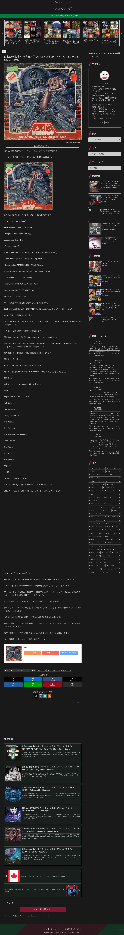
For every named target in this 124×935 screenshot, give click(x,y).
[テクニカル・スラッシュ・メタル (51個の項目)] (105, 481)
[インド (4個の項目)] (107, 549)
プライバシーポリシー (56, 929)
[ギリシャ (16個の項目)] (106, 510)
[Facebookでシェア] (52, 679)
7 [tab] (71, 49)
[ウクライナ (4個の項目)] (114, 546)
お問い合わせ (77, 929)
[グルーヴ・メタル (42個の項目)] (111, 487)
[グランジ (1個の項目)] (113, 572)
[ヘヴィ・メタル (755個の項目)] (113, 468)
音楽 (33, 670)
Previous (3, 33)
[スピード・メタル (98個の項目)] (98, 474)
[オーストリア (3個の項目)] (95, 552)
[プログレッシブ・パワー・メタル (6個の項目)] (105, 536)
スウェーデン (42, 670)
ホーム (45, 929)
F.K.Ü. (7, 670)
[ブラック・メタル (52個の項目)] (105, 478)
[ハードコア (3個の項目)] (95, 556)
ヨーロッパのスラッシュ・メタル (20, 670)
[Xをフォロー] (36, 696)
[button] (72, 684)
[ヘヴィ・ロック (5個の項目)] (98, 543)
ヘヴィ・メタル (66, 670)
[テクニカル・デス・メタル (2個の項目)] (111, 569)
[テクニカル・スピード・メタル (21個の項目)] (105, 504)
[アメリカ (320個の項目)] (97, 471)
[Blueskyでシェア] (33, 679)
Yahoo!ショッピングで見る (69, 653)
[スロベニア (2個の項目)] (113, 565)
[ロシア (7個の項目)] (116, 530)
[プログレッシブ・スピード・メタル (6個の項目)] (109, 533)
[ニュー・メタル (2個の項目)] (95, 569)
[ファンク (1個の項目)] (96, 572)
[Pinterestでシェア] (52, 684)
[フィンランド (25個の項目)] (105, 500)
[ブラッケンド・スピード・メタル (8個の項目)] (100, 526)
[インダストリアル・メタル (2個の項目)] (105, 559)
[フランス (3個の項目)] (116, 552)
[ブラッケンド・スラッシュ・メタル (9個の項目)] (105, 523)
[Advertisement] (43, 720)
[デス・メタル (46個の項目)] (97, 484)
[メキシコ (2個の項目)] (115, 556)
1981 (25, 647)
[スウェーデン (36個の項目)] (96, 491)
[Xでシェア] (13, 679)
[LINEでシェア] (33, 684)
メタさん (104, 83)
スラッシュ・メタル (54, 670)
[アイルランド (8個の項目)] (95, 530)
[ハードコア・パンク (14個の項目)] (105, 513)
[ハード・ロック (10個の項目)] (97, 520)
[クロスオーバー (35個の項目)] (112, 491)
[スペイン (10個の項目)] (114, 520)
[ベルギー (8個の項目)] (116, 526)
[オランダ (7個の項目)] (106, 530)
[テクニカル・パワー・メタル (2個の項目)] (105, 562)
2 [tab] (56, 49)
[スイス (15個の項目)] (116, 510)
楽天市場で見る (51, 653)
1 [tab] (53, 49)
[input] (104, 140)
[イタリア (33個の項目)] (105, 494)
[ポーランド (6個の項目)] (96, 539)
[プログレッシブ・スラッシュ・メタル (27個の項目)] (105, 497)
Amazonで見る (32, 653)
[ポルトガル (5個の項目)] (113, 539)
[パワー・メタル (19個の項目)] (112, 507)
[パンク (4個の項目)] (114, 543)
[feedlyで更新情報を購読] (45, 696)
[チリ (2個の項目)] (105, 556)
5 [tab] (65, 49)
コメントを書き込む (43, 909)
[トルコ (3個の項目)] (116, 549)
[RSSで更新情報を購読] (49, 696)
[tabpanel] (13, 33)
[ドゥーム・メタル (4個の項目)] (96, 549)
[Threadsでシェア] (72, 679)
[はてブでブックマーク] (13, 684)
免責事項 (68, 929)
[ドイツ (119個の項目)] (113, 471)
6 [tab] (68, 49)
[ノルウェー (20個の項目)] (96, 507)
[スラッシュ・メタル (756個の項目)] (97, 468)
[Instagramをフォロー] (41, 696)
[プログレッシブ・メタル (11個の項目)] (98, 517)
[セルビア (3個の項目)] (106, 552)
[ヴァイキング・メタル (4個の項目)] (98, 546)
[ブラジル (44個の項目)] (95, 487)
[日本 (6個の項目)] (92, 533)
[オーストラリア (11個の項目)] (114, 517)
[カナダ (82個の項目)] (114, 474)
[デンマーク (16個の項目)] (94, 510)
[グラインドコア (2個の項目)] (97, 565)
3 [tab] (59, 49)
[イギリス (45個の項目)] (113, 484)
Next (121, 33)
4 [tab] (62, 49)
